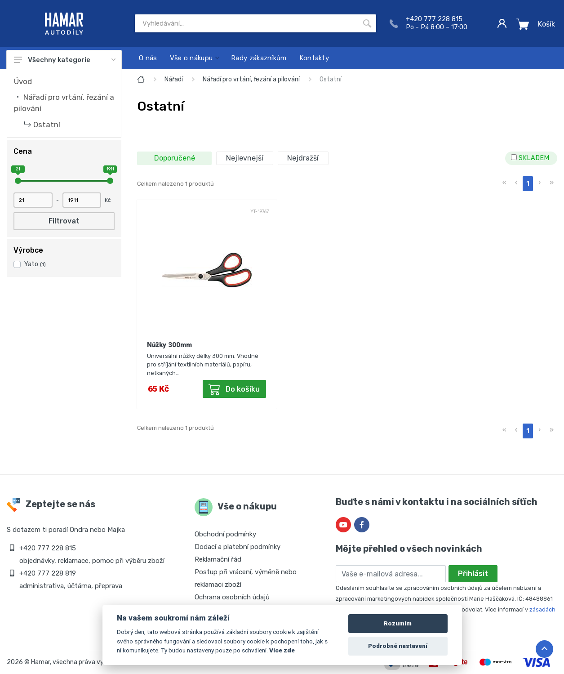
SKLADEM (530, 158)
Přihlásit (473, 573)
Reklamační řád (218, 559)
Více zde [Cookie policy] (282, 650)
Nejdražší (303, 158)
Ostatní (46, 124)
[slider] (18, 181)
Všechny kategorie (64, 60)
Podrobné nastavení (397, 646)
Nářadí (173, 79)
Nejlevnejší (244, 158)
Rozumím (398, 623)
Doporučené (174, 158)
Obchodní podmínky (225, 534)
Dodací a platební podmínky (237, 547)
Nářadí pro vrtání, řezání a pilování (251, 79)
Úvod (23, 81)
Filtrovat (64, 221)
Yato (35, 264)
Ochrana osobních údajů (232, 597)
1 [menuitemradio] (527, 183)
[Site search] (246, 23)
